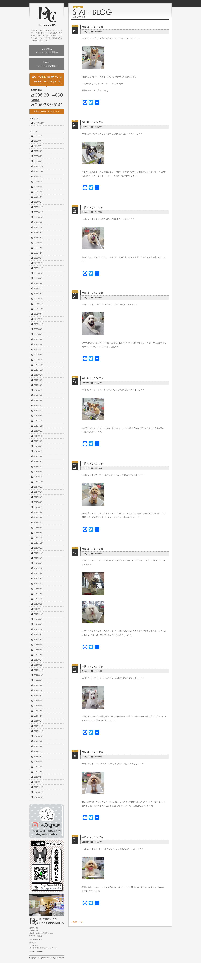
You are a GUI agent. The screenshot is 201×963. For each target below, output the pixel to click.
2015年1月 (38, 660)
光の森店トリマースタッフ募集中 (46, 64)
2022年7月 (38, 288)
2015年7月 (38, 629)
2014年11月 (39, 670)
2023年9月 (38, 222)
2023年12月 (39, 207)
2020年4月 (38, 344)
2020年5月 (38, 339)
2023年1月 (38, 258)
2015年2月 (38, 655)
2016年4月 (38, 584)
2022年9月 (38, 278)
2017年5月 (38, 517)
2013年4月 (38, 767)
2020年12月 (39, 319)
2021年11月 (39, 304)
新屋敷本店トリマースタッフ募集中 (46, 50)
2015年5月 (38, 640)
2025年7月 (38, 146)
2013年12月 (39, 726)
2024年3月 (38, 197)
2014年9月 (38, 680)
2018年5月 (38, 461)
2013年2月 (38, 777)
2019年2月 (38, 416)
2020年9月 (38, 329)
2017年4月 (38, 523)
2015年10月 (39, 614)
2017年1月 (38, 538)
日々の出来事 (39, 123)
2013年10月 (39, 736)
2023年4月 (38, 243)
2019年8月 (38, 385)
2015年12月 (39, 604)
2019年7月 (38, 390)
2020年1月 (38, 360)
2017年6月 (38, 512)
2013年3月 (38, 772)
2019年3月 (38, 411)
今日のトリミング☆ (92, 27)
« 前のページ (77, 922)
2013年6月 (38, 757)
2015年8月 (38, 624)
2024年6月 (38, 187)
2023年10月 (39, 217)
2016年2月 (38, 594)
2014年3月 (38, 711)
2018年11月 (39, 431)
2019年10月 (39, 375)
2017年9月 (38, 497)
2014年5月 (38, 701)
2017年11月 (39, 487)
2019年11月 (39, 370)
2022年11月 (39, 268)
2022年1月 (38, 299)
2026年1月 (38, 136)
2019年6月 (38, 395)
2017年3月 (38, 528)
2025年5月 (38, 156)
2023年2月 (38, 253)
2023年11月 (39, 212)
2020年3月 (38, 350)
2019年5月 (38, 400)
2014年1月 (38, 721)
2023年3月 (38, 248)
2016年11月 (39, 548)
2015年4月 (38, 645)
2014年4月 (38, 706)
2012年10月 (39, 797)
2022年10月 (39, 273)
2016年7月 (38, 568)
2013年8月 (38, 746)
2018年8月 (38, 446)
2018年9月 (38, 441)
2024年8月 (38, 177)
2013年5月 (38, 762)
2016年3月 (38, 589)
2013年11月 (39, 731)
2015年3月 (38, 650)
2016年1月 (38, 599)
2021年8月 (38, 314)
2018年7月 (38, 451)
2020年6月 (38, 334)
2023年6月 (38, 233)
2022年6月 (38, 294)
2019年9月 (38, 380)
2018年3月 (38, 472)
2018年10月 (39, 436)
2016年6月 (38, 573)
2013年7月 (38, 751)
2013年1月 (38, 782)
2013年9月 (38, 741)
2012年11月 (39, 792)
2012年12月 (39, 787)
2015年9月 (38, 619)
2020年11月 (39, 324)
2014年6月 (38, 696)
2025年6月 (38, 151)
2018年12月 (39, 426)
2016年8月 (38, 563)
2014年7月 (38, 690)
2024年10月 (39, 171)
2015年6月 (38, 634)
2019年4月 (38, 406)
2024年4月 (38, 192)
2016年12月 (39, 543)
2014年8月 (38, 685)
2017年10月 (39, 492)
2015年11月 (39, 609)
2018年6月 (38, 456)
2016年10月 (39, 553)
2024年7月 (38, 182)
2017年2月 (38, 533)
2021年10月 (39, 309)
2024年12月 (39, 166)
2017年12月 (39, 482)
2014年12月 (39, 665)
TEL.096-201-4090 (36, 939)
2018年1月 (38, 477)
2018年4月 (38, 467)
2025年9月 (38, 141)
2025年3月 (38, 161)
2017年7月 (38, 507)
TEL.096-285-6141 (36, 951)
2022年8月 (38, 283)
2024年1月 (38, 202)
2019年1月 (38, 421)
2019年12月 (39, 365)
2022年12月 (39, 263)
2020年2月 (38, 355)
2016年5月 (38, 579)
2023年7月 (38, 227)
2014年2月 (38, 716)
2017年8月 (38, 502)
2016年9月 (38, 558)
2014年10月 (39, 675)
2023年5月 (38, 238)
